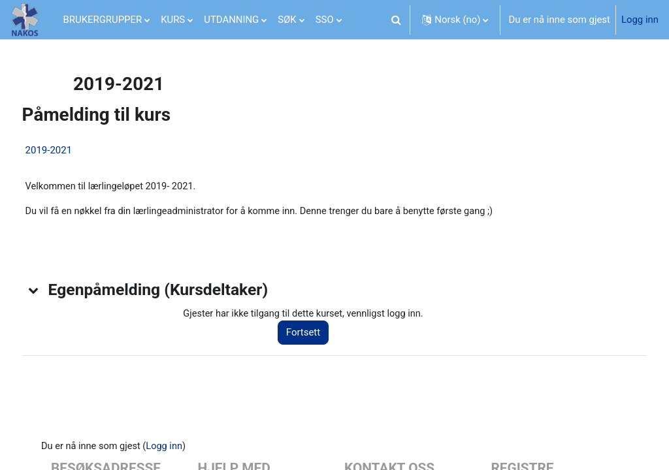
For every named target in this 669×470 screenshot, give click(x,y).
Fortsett (318, 334)
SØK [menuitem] (287, 19)
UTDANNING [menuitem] (231, 19)
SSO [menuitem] (325, 19)
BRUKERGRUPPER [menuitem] (102, 19)
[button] (396, 19)
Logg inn (640, 19)
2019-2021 (73, 150)
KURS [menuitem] (173, 19)
